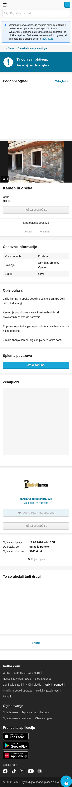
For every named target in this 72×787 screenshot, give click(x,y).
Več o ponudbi (36, 365)
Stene (11, 48)
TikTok (13, 771)
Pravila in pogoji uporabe (17, 690)
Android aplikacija (16, 745)
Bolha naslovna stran (36, 4)
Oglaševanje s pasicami (17, 718)
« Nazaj (36, 643)
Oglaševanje (10, 712)
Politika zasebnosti (47, 690)
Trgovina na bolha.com (35, 712)
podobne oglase (39, 65)
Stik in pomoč (54, 684)
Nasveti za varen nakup (17, 678)
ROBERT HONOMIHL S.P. (36, 498)
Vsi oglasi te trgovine (36, 502)
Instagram (22, 771)
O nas (6, 672)
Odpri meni (4, 5)
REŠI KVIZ (47, 39)
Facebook (5, 771)
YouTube (31, 771)
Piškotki (7, 696)
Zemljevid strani (12, 684)
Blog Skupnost (43, 678)
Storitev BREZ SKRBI (27, 672)
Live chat (66, 781)
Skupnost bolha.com (39, 771)
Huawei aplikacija (16, 755)
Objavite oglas (43, 718)
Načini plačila (33, 684)
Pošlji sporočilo (36, 210)
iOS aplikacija (16, 736)
